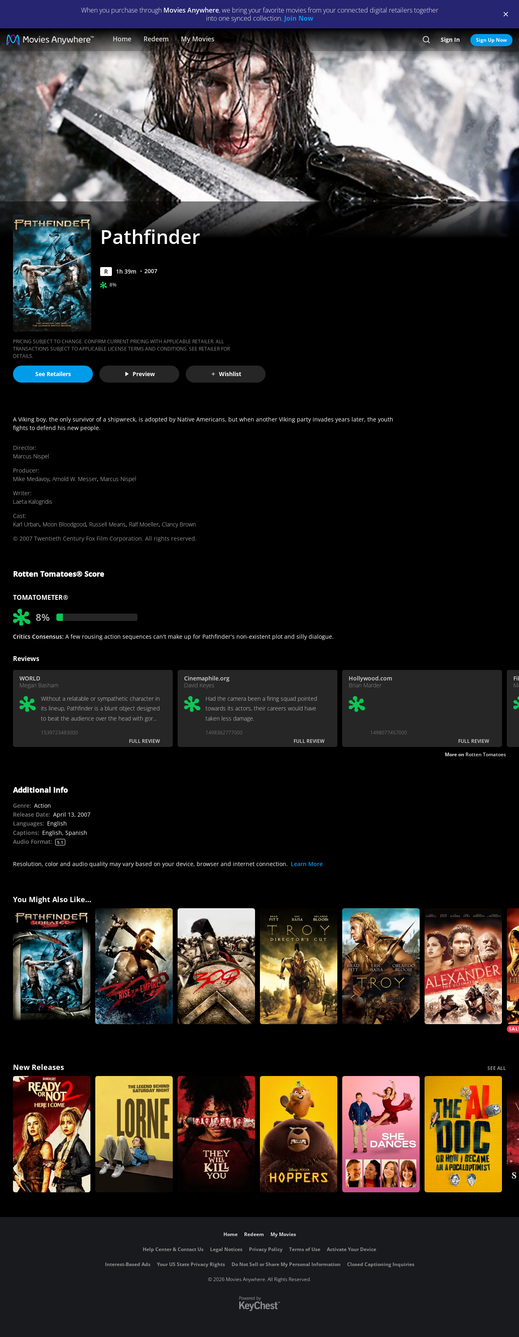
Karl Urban (26, 524)
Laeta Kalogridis (32, 501)
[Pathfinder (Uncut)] (51, 966)
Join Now (298, 18)
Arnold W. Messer (74, 479)
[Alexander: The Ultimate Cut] (463, 966)
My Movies (197, 38)
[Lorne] (134, 1134)
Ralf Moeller (144, 524)
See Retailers (53, 374)
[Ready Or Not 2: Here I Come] (51, 1134)
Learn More (307, 864)
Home (122, 38)
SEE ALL (496, 1068)
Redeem (156, 38)
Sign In (450, 39)
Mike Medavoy (31, 479)
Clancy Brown (179, 524)
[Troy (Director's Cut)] (298, 966)
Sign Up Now (491, 39)
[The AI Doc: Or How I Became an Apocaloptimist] (463, 1134)
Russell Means (107, 524)
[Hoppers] (298, 1134)
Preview (139, 374)
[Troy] (381, 966)
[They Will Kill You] (216, 1134)
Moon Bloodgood (64, 524)
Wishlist (225, 374)
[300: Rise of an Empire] (134, 966)
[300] (216, 966)
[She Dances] (381, 1134)
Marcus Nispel (31, 456)
